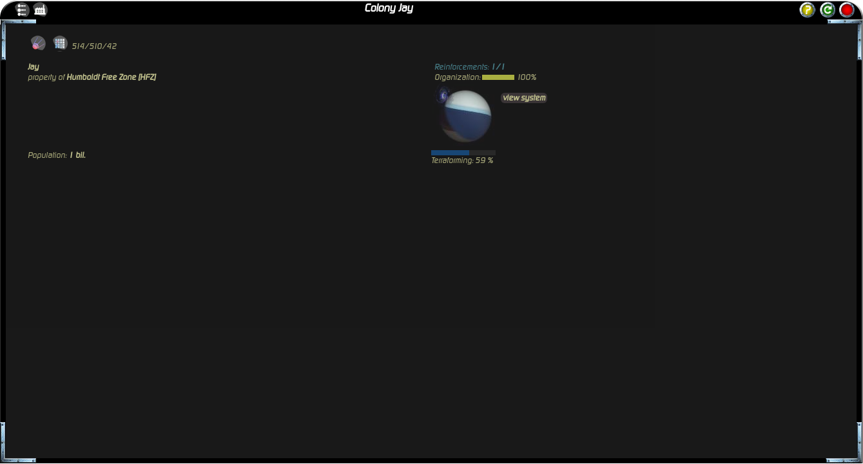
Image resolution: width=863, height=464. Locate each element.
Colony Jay (388, 8)
